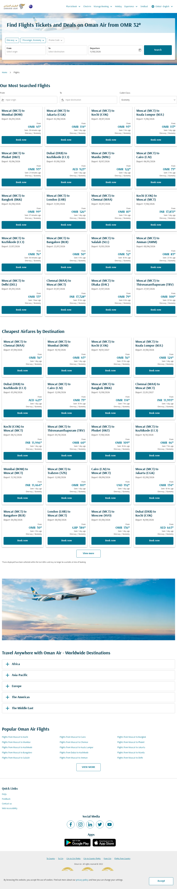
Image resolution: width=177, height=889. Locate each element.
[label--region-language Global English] (162, 6)
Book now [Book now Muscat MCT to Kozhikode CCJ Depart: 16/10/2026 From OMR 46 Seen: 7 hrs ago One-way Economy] (154, 455)
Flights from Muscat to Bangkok (131, 737)
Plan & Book (74, 6)
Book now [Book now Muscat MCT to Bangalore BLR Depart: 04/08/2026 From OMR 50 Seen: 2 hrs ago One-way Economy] (22, 540)
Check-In (87, 6)
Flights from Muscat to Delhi (130, 758)
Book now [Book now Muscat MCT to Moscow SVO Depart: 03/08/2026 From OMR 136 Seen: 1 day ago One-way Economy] (110, 540)
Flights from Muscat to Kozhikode (17, 747)
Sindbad (144, 6)
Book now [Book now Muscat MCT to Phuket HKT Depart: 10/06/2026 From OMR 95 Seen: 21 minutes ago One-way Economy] (21, 182)
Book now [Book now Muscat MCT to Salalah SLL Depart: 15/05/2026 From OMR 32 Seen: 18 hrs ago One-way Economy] (111, 267)
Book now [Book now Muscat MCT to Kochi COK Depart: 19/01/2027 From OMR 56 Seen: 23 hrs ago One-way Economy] (110, 370)
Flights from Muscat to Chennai (74, 742)
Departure (95, 48)
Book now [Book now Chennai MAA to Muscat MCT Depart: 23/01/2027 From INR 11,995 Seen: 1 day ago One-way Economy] (154, 413)
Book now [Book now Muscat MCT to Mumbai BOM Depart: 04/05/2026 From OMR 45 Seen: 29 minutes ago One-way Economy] (21, 140)
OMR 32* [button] (130, 25)
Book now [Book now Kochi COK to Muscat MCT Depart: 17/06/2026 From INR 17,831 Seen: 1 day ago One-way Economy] (156, 225)
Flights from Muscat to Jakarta (131, 747)
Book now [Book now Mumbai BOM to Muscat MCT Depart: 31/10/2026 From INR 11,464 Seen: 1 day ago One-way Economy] (22, 498)
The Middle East (19, 708)
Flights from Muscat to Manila (131, 752)
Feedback (6, 799)
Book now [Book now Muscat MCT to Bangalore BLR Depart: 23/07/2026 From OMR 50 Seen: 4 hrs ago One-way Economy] (66, 267)
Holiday (118, 6)
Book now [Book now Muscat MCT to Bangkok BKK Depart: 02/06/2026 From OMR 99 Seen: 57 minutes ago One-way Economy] (21, 225)
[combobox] (25, 52)
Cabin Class (125, 93)
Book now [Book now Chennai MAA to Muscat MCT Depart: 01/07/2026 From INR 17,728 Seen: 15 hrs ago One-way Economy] (66, 310)
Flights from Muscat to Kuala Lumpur (76, 747)
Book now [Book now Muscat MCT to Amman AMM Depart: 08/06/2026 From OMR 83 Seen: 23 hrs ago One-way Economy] (156, 267)
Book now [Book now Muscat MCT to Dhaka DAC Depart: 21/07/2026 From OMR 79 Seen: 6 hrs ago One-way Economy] (111, 310)
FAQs (4, 794)
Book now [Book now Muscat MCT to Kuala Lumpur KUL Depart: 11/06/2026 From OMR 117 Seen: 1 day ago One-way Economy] (156, 140)
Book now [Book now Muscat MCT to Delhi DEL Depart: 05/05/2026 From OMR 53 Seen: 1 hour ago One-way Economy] (21, 310)
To (49, 48)
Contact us (7, 804)
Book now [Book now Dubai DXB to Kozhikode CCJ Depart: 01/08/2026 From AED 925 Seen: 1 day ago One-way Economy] (66, 182)
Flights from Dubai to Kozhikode (74, 752)
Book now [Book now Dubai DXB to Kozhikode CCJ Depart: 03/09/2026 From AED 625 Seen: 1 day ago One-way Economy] (22, 413)
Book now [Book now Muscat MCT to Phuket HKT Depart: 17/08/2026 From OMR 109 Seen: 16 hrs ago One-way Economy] (110, 455)
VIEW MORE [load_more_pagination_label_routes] (88, 767)
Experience (131, 6)
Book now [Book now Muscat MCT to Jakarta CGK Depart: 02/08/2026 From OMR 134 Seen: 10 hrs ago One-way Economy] (154, 498)
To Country (51, 859)
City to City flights (73, 859)
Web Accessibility (9, 808)
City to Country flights (92, 859)
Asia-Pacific (16, 675)
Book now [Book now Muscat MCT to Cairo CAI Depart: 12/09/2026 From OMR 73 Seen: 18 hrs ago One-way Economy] (66, 413)
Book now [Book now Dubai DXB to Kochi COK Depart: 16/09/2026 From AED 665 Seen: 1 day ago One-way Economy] (154, 540)
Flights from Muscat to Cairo (73, 737)
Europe (13, 686)
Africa (12, 664)
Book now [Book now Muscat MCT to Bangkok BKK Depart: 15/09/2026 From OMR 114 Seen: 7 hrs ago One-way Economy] (110, 413)
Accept (161, 881)
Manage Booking (104, 6)
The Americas (17, 697)
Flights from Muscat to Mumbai (16, 742)
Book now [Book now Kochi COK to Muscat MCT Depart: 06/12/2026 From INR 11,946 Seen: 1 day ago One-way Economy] (22, 455)
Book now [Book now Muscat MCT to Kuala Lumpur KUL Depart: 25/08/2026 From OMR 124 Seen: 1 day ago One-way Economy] (154, 370)
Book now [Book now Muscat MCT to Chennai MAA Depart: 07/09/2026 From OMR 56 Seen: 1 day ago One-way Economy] (22, 370)
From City (107, 859)
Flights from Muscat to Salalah (16, 758)
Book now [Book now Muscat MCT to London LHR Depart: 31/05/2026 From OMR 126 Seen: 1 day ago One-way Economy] (66, 225)
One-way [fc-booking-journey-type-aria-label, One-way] (10, 40)
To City (60, 859)
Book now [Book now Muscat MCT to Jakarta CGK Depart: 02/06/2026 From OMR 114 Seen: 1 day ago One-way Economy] (66, 140)
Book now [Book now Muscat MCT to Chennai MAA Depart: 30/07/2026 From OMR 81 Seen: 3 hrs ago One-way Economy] (111, 225)
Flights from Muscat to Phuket (130, 742)
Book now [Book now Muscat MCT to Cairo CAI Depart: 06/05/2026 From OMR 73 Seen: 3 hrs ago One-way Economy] (156, 182)
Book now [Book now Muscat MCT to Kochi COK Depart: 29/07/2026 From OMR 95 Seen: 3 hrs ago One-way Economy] (111, 140)
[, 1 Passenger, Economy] (31, 40)
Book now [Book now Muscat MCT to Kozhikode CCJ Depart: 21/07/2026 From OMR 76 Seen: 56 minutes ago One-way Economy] (21, 267)
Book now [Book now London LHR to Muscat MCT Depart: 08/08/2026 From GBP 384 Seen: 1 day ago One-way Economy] (66, 540)
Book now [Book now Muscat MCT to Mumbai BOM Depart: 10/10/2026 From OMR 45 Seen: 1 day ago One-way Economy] (66, 370)
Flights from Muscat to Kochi (15, 737)
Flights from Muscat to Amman (74, 758)
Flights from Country (122, 859)
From (9, 48)
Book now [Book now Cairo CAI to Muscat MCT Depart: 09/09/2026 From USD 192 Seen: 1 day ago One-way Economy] (110, 498)
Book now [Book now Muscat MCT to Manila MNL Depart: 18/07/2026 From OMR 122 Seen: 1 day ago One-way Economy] (111, 182)
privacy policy (82, 880)
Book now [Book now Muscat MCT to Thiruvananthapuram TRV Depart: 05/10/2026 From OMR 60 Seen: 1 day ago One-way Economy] (66, 455)
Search (158, 50)
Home (4, 72)
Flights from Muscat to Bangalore (17, 752)
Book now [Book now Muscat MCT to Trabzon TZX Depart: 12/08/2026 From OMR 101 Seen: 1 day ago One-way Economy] (66, 498)
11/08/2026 (95, 52)
